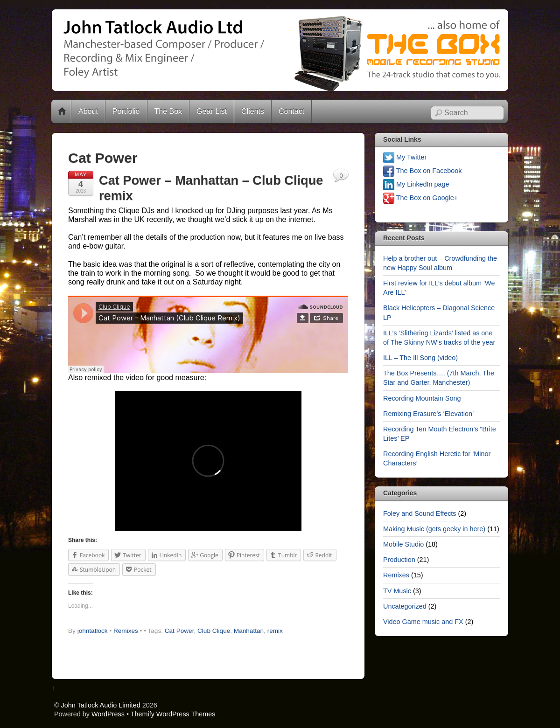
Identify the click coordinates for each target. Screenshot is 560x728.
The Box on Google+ (420, 197)
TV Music (397, 591)
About (88, 111)
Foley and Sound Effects (419, 513)
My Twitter (405, 157)
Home (62, 111)
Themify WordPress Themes (173, 714)
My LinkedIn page (416, 184)
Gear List (211, 111)
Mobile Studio (403, 544)
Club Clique (213, 630)
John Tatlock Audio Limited (100, 705)
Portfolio (126, 111)
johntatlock (92, 630)
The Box (168, 111)
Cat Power (179, 630)
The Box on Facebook (422, 170)
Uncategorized (405, 606)
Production (399, 559)
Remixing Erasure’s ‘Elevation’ (428, 413)
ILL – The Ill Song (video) (420, 357)
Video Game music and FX (423, 621)
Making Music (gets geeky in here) (434, 529)
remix (275, 630)
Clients (252, 111)
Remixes (125, 630)
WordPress (108, 714)
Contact (291, 111)
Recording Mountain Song (422, 398)
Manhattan (249, 630)
